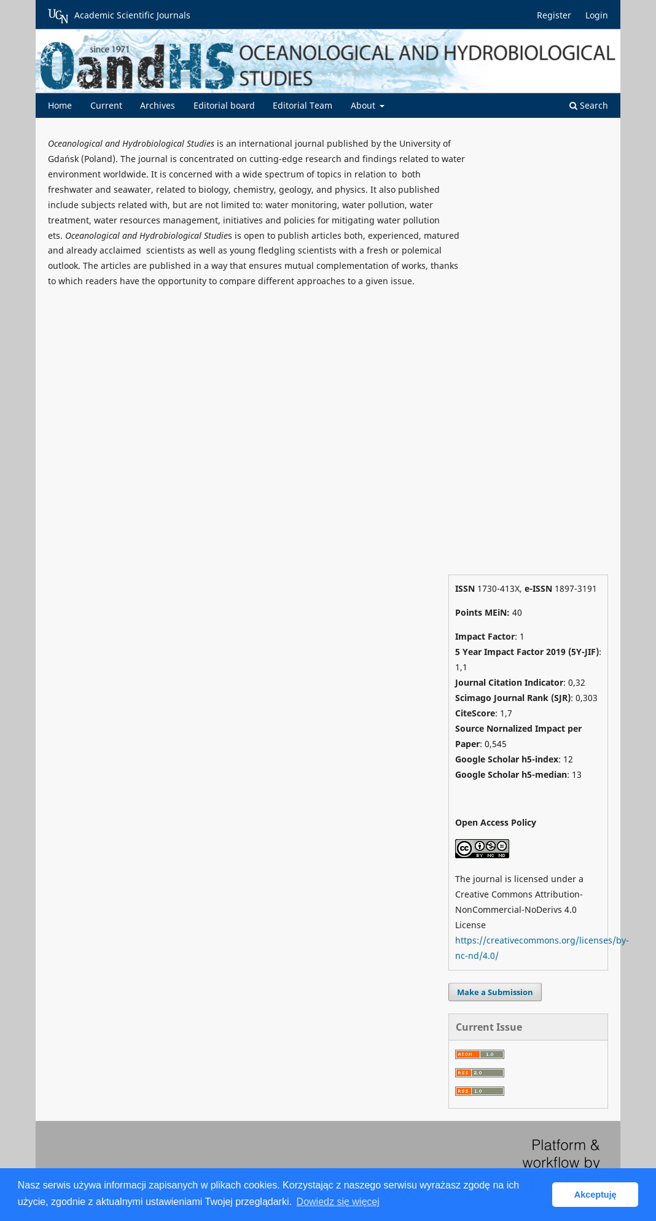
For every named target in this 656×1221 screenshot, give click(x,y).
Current (106, 105)
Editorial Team (302, 105)
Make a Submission (495, 992)
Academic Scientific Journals (119, 16)
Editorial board (224, 105)
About (364, 105)
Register (554, 15)
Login (596, 15)
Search (588, 105)
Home (60, 105)
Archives (157, 105)
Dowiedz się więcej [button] (338, 1201)
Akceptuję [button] (595, 1195)
